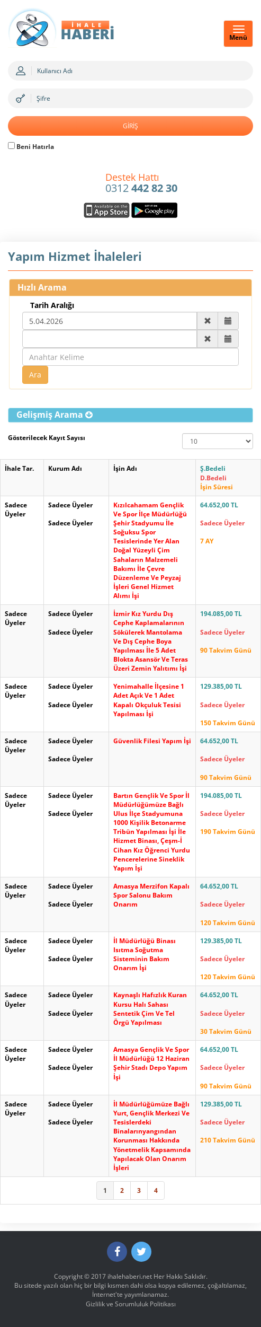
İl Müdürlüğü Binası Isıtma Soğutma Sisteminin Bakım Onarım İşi (144, 954)
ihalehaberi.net (129, 1276)
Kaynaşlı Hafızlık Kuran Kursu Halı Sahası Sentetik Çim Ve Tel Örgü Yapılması (150, 1008)
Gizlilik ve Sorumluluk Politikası (131, 1303)
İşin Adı (125, 468)
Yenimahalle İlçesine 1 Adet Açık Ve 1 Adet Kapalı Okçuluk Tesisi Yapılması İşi (148, 700)
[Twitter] (141, 1252)
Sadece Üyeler (16, 509)
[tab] (130, 415)
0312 (141, 183)
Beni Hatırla (31, 146)
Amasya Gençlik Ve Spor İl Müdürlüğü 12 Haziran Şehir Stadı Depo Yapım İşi (151, 1063)
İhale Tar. (19, 468)
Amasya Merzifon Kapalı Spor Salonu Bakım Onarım (151, 895)
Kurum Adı (65, 468)
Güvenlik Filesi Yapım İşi (152, 740)
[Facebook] (117, 1252)
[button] (54, 414)
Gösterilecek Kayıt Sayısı (46, 437)
